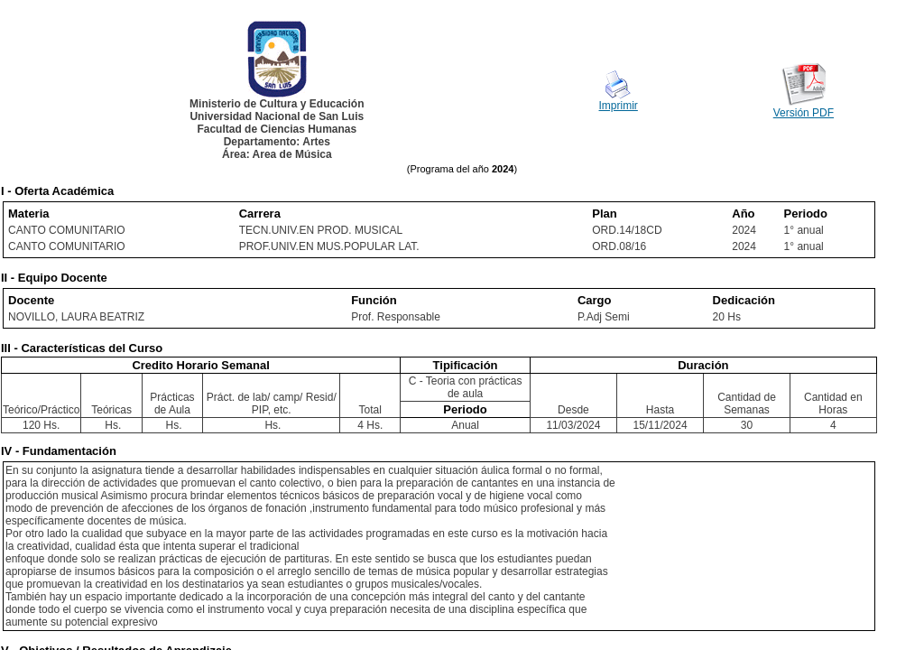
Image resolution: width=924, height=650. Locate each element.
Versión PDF (803, 113)
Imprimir (618, 105)
